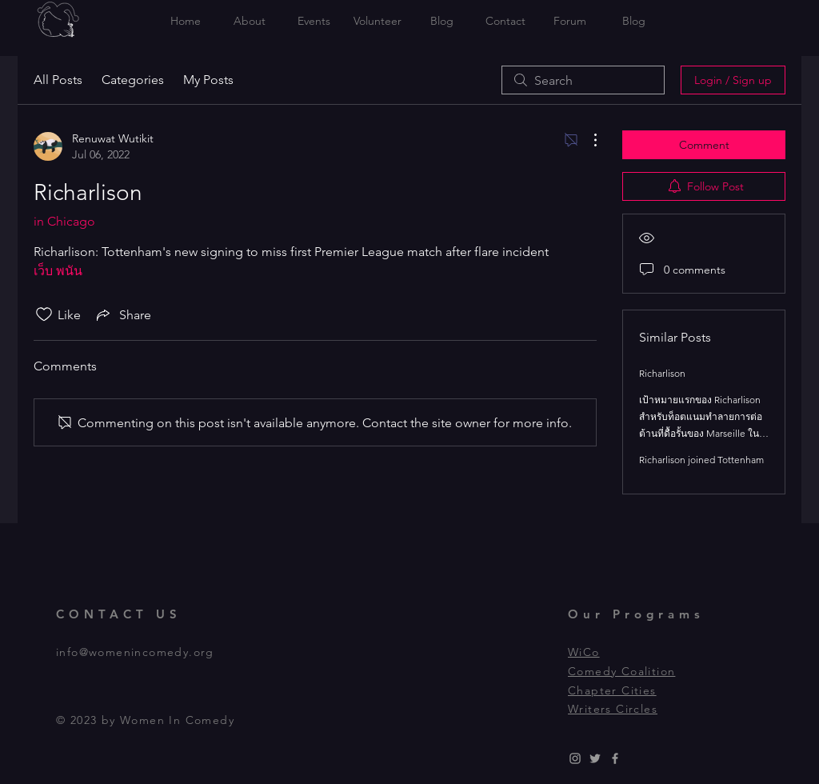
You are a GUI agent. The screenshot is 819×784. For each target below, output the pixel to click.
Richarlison (662, 373)
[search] (583, 80)
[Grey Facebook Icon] (615, 758)
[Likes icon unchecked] (44, 314)
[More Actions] (587, 140)
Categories (133, 79)
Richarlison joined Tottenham (701, 460)
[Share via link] (122, 314)
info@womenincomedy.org (135, 652)
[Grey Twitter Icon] (595, 758)
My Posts (208, 79)
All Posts (58, 79)
